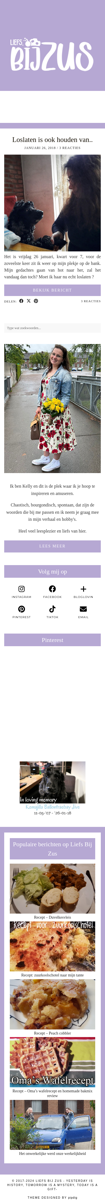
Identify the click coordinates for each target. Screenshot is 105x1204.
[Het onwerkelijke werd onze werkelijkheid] (52, 1125)
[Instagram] (13, 104)
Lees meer (52, 546)
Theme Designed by (52, 1197)
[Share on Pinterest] (36, 301)
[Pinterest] (28, 674)
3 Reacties (70, 148)
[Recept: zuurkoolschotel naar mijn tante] (52, 946)
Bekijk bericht (52, 290)
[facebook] (52, 592)
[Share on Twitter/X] (28, 301)
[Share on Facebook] (21, 301)
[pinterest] (21, 612)
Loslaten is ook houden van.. (52, 139)
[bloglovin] (83, 592)
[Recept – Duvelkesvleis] (52, 889)
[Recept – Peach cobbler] (52, 1004)
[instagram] (21, 592)
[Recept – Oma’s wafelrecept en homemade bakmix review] (52, 1062)
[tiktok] (52, 612)
